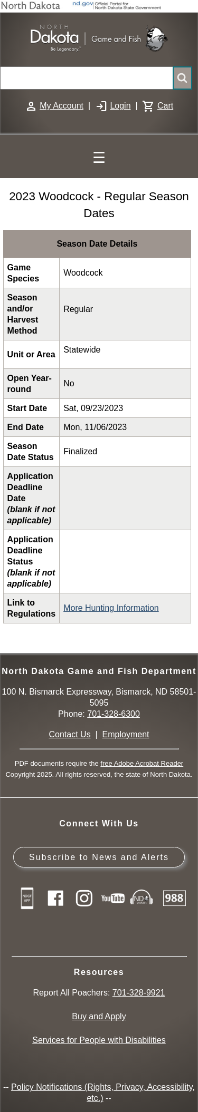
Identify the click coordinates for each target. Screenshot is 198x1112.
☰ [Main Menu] (99, 158)
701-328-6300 (113, 713)
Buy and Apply (99, 1016)
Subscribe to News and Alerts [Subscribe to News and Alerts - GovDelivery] (99, 857)
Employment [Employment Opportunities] (125, 734)
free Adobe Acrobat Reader (141, 763)
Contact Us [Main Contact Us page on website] (70, 734)
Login (120, 105)
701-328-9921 (138, 992)
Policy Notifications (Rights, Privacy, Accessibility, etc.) (103, 1092)
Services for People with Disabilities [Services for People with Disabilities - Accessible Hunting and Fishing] (99, 1040)
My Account (61, 105)
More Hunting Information (111, 607)
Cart (165, 105)
